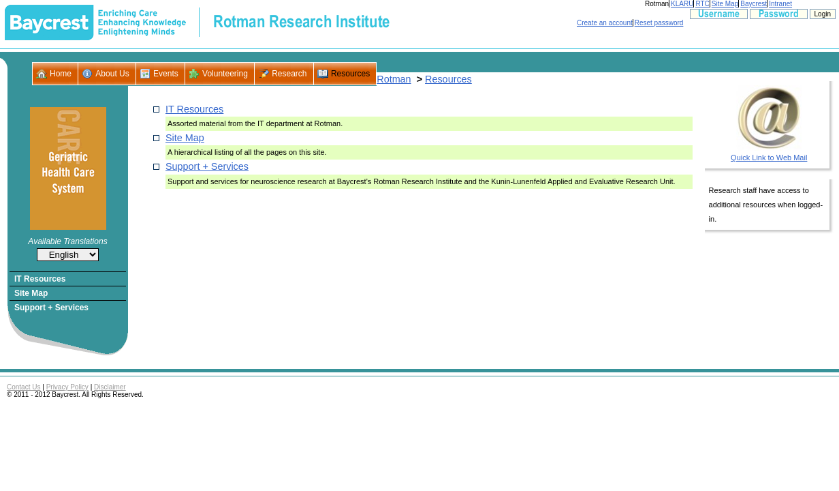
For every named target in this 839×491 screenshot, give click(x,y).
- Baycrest (49, 22)
